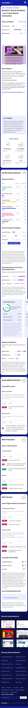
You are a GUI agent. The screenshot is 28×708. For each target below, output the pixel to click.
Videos (3, 687)
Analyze (23, 697)
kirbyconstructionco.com (7, 664)
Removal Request (19, 690)
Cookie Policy (13, 692)
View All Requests (14, 243)
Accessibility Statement (7, 690)
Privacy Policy (4, 692)
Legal (21, 687)
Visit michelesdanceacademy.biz (13, 92)
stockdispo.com (5, 682)
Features (8, 687)
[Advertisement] (14, 40)
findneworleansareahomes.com (7, 656)
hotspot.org (4, 660)
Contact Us (16, 687)
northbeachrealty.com (7, 678)
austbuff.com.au (5, 671)
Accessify (7, 3)
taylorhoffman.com (6, 675)
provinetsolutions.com (7, 667)
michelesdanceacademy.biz (10, 8)
